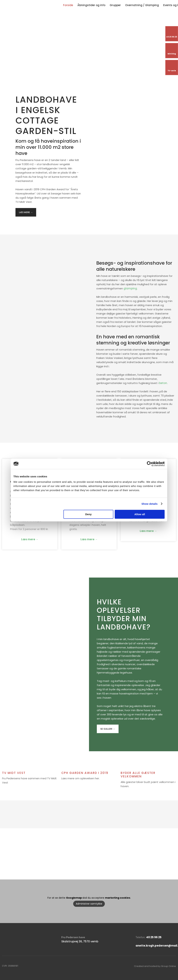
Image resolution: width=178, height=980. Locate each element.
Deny (88, 514)
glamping (130, 288)
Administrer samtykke (89, 903)
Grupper (115, 5)
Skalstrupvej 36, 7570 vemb (79, 941)
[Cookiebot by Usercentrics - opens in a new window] (149, 463)
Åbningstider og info (91, 5)
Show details (149, 503)
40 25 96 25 (153, 937)
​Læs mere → (26, 212)
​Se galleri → (107, 729)
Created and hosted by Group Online (155, 966)
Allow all (139, 514)
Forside (68, 5)
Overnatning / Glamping (142, 5)
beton (163, 383)
